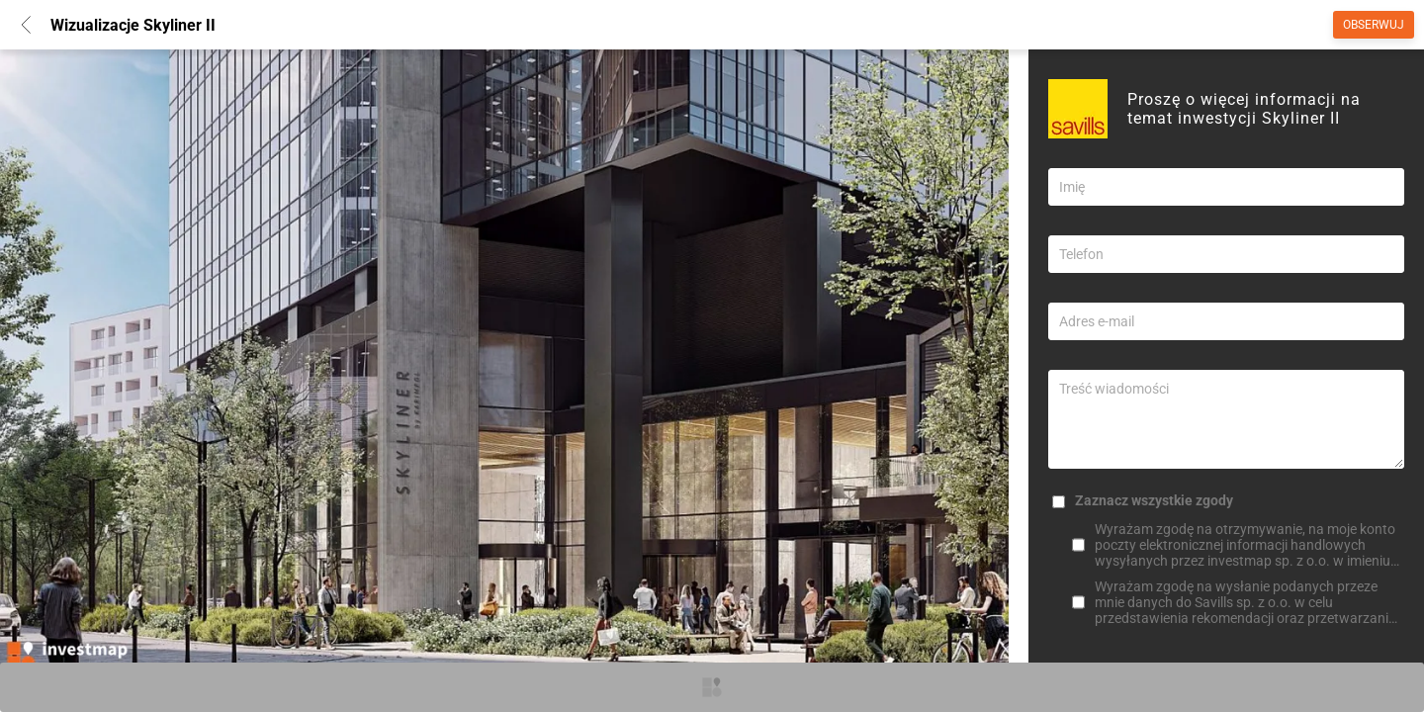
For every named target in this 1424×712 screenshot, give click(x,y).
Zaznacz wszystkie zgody (1154, 500)
